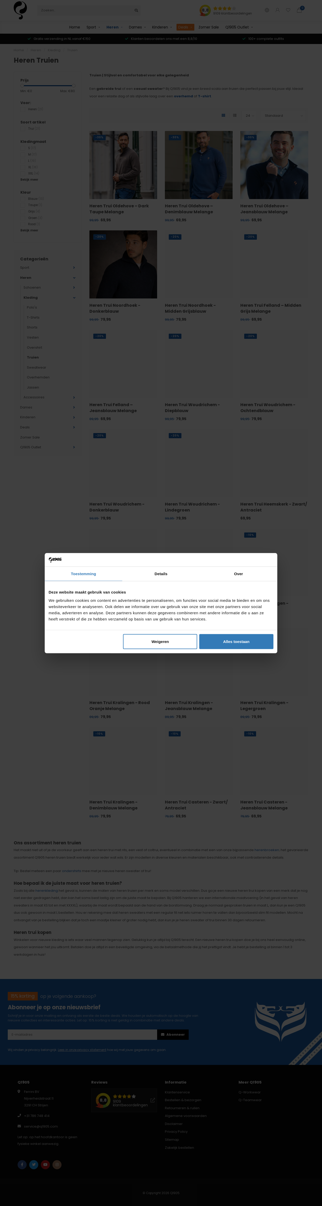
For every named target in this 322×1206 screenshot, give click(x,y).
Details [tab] (161, 574)
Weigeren (160, 641)
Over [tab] (238, 574)
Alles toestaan (236, 641)
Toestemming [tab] (83, 574)
